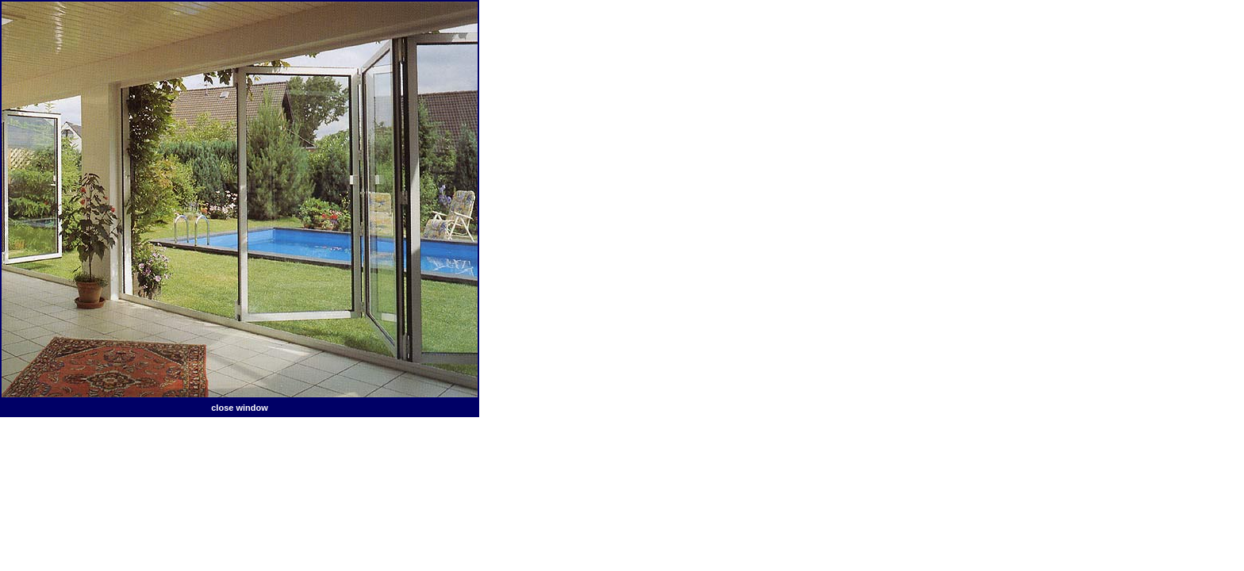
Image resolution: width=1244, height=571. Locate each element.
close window (239, 407)
